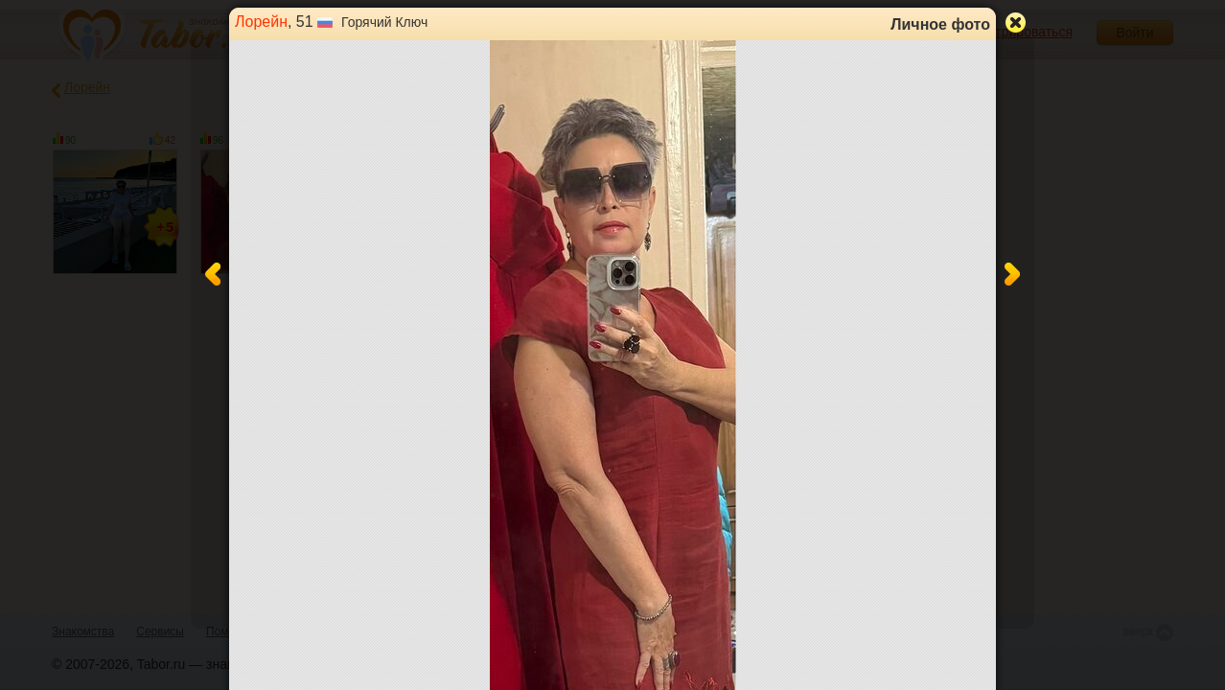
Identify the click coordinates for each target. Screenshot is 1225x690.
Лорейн (261, 21)
